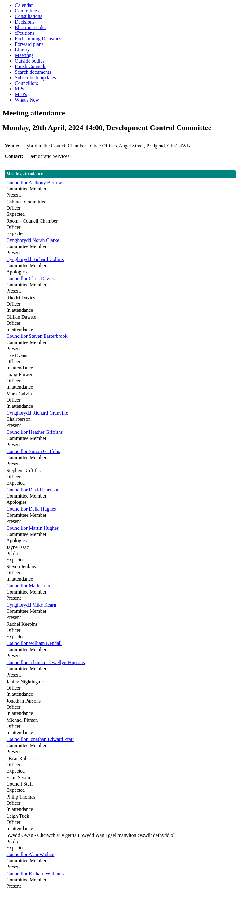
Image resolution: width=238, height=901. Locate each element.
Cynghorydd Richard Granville (37, 413)
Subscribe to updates (35, 77)
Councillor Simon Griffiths (33, 451)
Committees (27, 10)
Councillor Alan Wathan (31, 854)
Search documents (33, 72)
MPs (19, 88)
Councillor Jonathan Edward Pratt (40, 739)
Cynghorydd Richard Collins (35, 259)
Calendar (24, 5)
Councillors (26, 83)
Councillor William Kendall (34, 643)
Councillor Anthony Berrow (34, 182)
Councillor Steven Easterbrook (37, 336)
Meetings (24, 55)
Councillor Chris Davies (31, 278)
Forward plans (29, 44)
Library (22, 49)
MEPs (21, 94)
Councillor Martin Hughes (33, 528)
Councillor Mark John (28, 585)
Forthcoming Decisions (38, 38)
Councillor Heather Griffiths (35, 432)
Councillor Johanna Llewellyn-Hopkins (46, 662)
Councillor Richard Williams (35, 873)
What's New (27, 99)
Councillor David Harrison (33, 489)
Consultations (28, 16)
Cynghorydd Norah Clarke (33, 240)
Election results (30, 27)
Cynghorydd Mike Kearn (31, 604)
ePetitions (24, 33)
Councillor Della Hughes (31, 508)
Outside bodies (30, 60)
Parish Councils (30, 66)
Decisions (24, 21)
